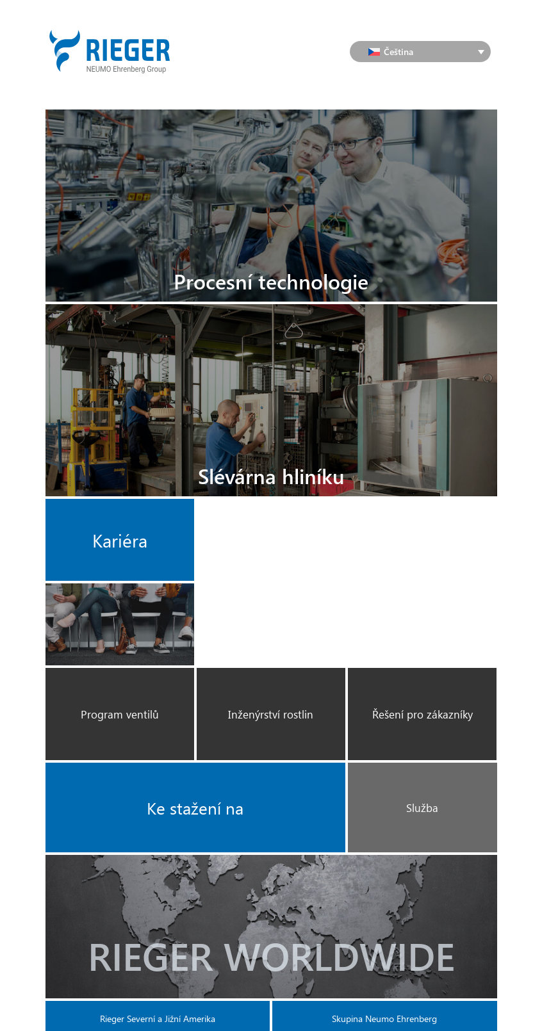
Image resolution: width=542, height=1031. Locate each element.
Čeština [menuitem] (398, 51)
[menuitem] (420, 52)
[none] (420, 52)
